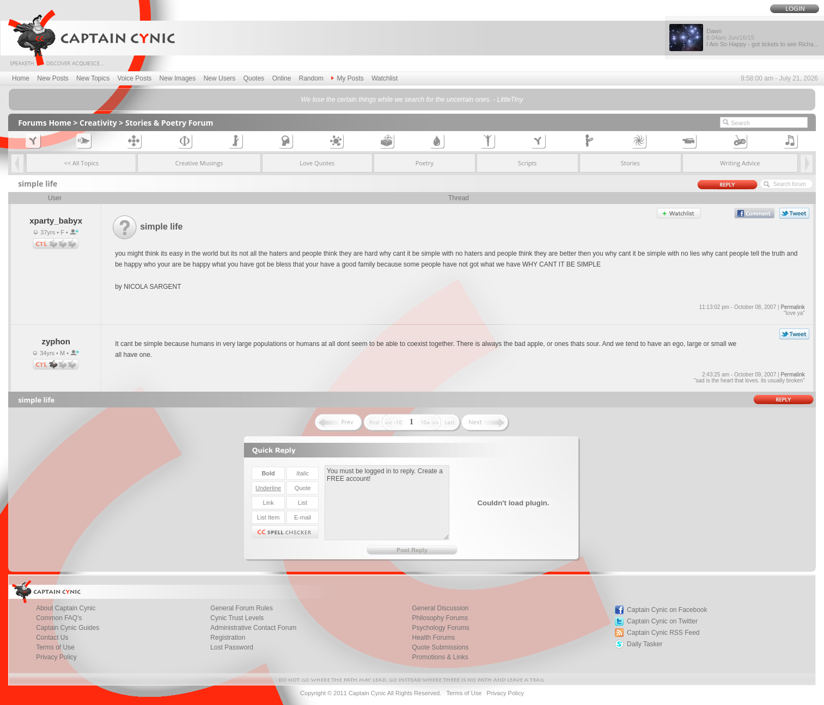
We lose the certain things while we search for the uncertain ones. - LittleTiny (412, 99)
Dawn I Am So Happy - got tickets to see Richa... (762, 37)
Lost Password (231, 647)
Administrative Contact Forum (253, 628)
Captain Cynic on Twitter (662, 621)
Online (281, 78)
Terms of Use (463, 693)
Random (311, 78)
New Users (220, 78)
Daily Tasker (644, 644)
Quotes (254, 78)
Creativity (98, 123)
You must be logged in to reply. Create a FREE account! (387, 502)
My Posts (347, 78)
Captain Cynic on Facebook (667, 610)
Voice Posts (135, 78)
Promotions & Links (440, 657)
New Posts (52, 78)
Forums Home (44, 123)
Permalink (792, 307)
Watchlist (384, 78)
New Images (178, 78)
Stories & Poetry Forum (169, 123)
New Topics (92, 78)
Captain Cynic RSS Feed (663, 632)
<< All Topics (81, 163)
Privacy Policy (56, 657)
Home (20, 78)
